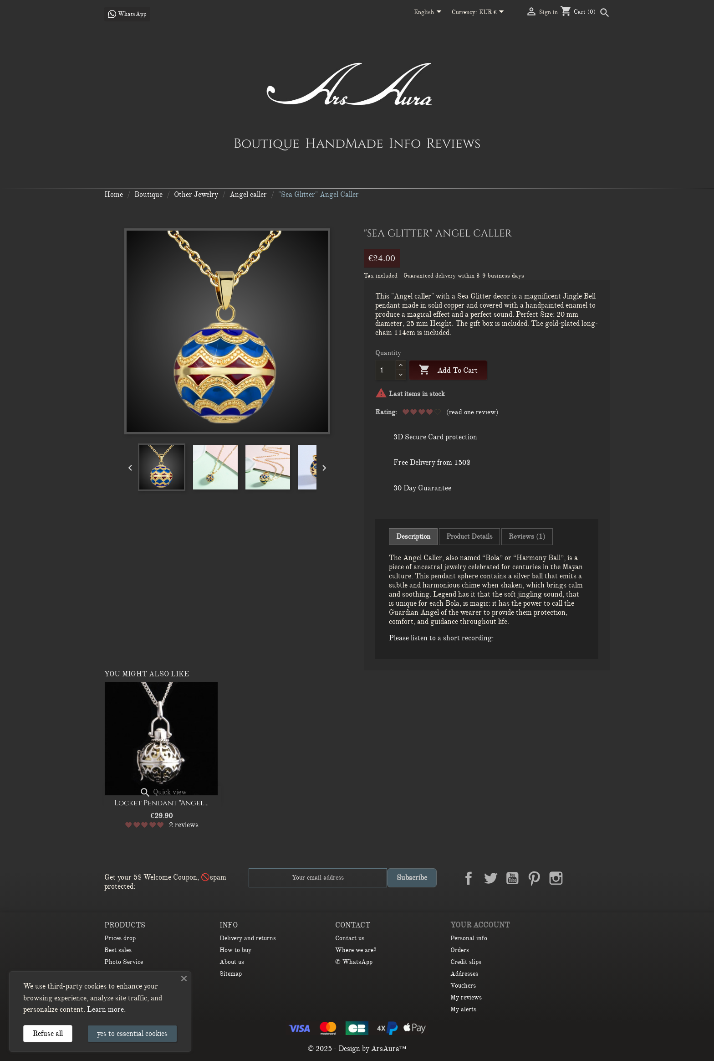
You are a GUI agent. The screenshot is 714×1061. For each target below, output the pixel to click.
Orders (459, 950)
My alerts (463, 1009)
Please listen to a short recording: (441, 638)
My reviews (466, 997)
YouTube (512, 878)
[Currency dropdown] (493, 13)
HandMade (344, 143)
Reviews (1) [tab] (527, 536)
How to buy (235, 950)
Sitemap (230, 974)
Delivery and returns (247, 938)
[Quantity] (385, 370)
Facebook (468, 878)
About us (231, 962)
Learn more (105, 1009)
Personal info (468, 938)
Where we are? (356, 950)
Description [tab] (413, 536)
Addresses (464, 974)
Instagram (556, 878)
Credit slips (465, 962)
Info (405, 143)
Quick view (163, 792)
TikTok (600, 878)
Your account (480, 925)
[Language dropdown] (429, 13)
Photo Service (123, 962)
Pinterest (534, 878)
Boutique (267, 143)
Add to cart (448, 370)
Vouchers (463, 985)
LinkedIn (578, 878)
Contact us (349, 938)
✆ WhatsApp (353, 962)
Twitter (490, 878)
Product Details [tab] (469, 536)
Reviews (453, 143)
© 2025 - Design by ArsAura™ (357, 1048)
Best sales (118, 950)
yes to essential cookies (132, 1033)
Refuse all (48, 1033)
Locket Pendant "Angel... (161, 803)
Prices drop (120, 938)
